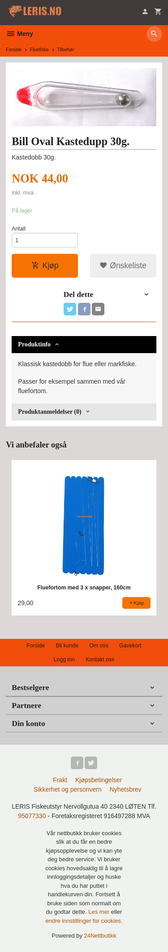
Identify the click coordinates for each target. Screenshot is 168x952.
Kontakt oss (100, 659)
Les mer (99, 911)
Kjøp (45, 265)
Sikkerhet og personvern (68, 789)
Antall (19, 229)
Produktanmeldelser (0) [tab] (49, 411)
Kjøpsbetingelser (98, 780)
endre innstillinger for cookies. (84, 920)
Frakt (60, 780)
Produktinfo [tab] (34, 344)
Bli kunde (67, 645)
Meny (19, 33)
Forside (14, 49)
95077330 (32, 815)
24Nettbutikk (100, 935)
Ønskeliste (122, 265)
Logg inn (64, 659)
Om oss (98, 645)
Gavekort (130, 645)
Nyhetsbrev (126, 789)
